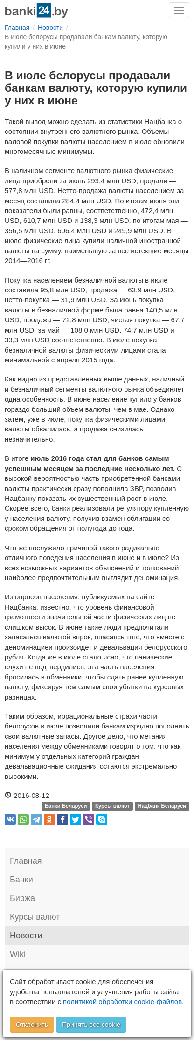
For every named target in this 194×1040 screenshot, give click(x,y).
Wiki (18, 954)
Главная (26, 861)
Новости (26, 935)
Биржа (22, 898)
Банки (21, 879)
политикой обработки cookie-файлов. (123, 1001)
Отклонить (32, 1024)
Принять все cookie (91, 1024)
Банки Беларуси (66, 806)
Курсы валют (112, 806)
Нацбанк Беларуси (162, 806)
